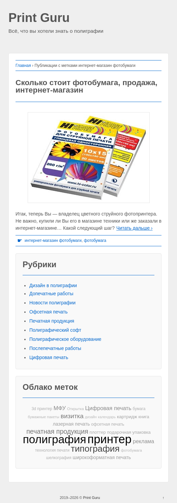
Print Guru (39, 18)
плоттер (98, 432)
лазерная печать (71, 424)
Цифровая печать (48, 357)
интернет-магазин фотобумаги (53, 240)
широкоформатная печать (102, 457)
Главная (23, 65)
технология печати (52, 450)
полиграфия (54, 439)
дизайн (91, 417)
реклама (143, 441)
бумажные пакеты (43, 417)
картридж (127, 416)
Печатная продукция (51, 321)
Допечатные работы (51, 293)
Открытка (75, 409)
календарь (107, 417)
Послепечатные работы (55, 348)
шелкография (58, 457)
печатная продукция (57, 431)
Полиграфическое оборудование (65, 339)
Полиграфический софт (55, 330)
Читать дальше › (134, 228)
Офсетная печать (48, 312)
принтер (110, 439)
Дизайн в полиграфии (53, 285)
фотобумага (95, 240)
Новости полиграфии (52, 302)
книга (144, 416)
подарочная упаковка (129, 432)
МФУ (60, 408)
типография (95, 448)
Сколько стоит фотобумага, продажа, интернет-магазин (86, 86)
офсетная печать (107, 424)
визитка (72, 416)
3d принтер (42, 408)
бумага (138, 408)
